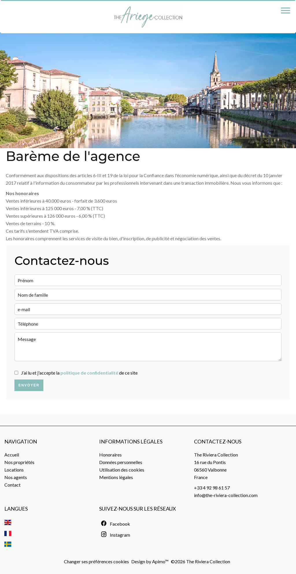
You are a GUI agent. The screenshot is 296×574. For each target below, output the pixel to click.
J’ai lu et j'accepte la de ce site (79, 372)
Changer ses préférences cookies (96, 561)
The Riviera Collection (216, 454)
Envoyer (29, 385)
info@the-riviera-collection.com (226, 495)
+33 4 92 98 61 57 (212, 487)
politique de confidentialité (89, 372)
